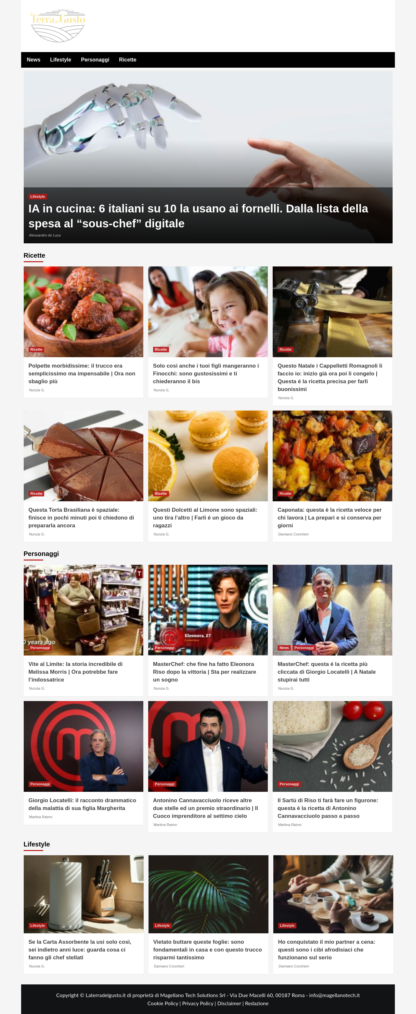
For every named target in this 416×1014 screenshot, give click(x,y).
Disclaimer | (231, 1003)
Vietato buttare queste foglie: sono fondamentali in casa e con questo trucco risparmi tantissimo (207, 950)
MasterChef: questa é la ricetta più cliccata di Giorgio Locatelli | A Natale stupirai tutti (327, 672)
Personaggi (95, 59)
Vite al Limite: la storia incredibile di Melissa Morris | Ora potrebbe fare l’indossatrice (76, 672)
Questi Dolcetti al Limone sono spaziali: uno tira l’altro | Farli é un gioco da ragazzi (205, 518)
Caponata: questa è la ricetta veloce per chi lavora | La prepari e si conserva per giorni (330, 518)
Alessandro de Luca (45, 235)
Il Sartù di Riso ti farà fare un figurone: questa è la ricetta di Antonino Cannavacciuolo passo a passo (328, 808)
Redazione (256, 1003)
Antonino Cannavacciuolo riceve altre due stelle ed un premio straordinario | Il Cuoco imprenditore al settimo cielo (205, 808)
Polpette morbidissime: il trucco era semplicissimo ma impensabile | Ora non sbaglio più (82, 374)
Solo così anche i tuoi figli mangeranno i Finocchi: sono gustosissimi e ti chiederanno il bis (206, 374)
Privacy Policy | (199, 1003)
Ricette (127, 59)
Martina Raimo (41, 817)
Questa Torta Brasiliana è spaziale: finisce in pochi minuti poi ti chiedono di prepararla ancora (81, 518)
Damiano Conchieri (293, 534)
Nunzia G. (37, 390)
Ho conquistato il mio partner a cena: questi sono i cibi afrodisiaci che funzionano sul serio (326, 950)
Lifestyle (60, 59)
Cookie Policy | (165, 1003)
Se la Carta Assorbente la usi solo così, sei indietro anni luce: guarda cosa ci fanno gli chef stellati (80, 950)
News (34, 59)
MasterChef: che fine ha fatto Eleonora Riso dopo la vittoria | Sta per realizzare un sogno (204, 672)
